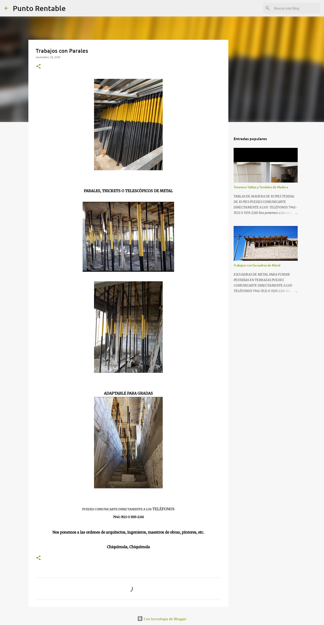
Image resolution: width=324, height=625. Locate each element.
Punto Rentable (39, 8)
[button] (38, 67)
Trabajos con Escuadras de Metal (257, 265)
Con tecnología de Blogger (162, 618)
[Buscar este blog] (296, 8)
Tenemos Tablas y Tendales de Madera (261, 187)
